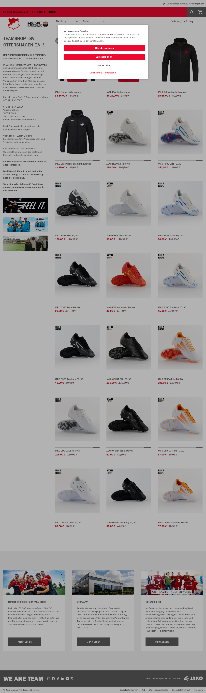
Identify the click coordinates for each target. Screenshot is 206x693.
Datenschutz (96, 72)
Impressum (110, 72)
